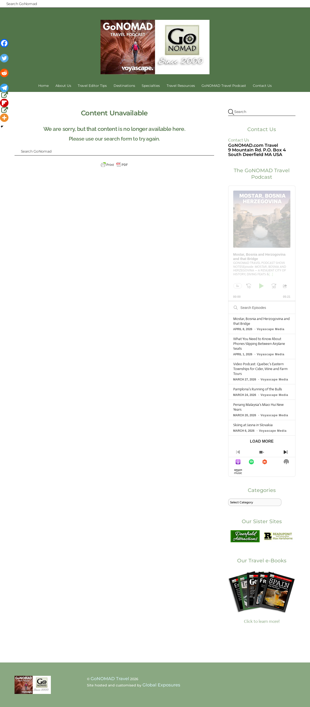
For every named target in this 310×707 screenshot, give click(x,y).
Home (43, 85)
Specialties (151, 85)
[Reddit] (4, 76)
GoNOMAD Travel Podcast (224, 85)
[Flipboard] (4, 106)
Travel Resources (181, 85)
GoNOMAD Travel (110, 678)
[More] (4, 117)
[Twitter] (4, 61)
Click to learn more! (261, 596)
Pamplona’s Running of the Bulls (257, 389)
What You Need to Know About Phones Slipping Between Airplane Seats (259, 343)
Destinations (124, 85)
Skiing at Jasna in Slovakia (253, 425)
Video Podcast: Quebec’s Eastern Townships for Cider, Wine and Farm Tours (260, 369)
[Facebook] (4, 46)
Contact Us (262, 85)
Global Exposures (161, 685)
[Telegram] (4, 91)
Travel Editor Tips (92, 85)
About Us (63, 85)
